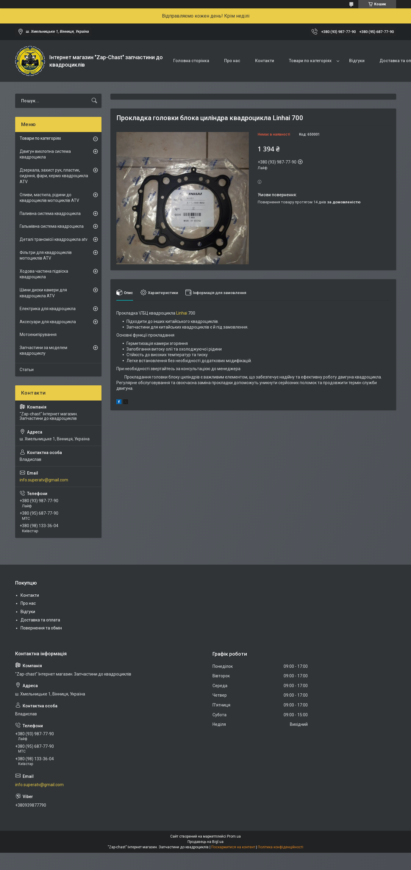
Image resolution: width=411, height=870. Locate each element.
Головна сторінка (191, 60)
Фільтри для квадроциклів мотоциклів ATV (46, 255)
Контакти (264, 60)
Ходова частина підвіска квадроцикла (44, 274)
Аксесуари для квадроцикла (48, 321)
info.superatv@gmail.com (44, 480)
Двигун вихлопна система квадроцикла (45, 154)
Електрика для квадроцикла (48, 308)
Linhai (181, 313)
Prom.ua (234, 836)
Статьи (27, 369)
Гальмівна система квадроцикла (52, 226)
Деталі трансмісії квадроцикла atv (53, 239)
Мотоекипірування (38, 334)
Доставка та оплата (40, 620)
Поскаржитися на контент (233, 847)
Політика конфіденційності (280, 847)
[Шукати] (94, 101)
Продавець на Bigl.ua (205, 842)
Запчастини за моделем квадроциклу (43, 350)
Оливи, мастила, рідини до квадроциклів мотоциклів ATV (49, 197)
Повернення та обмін (41, 628)
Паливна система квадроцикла (50, 213)
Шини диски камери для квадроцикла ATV (43, 293)
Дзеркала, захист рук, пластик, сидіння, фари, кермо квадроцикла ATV (54, 176)
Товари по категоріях (310, 60)
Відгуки (357, 60)
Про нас (232, 60)
